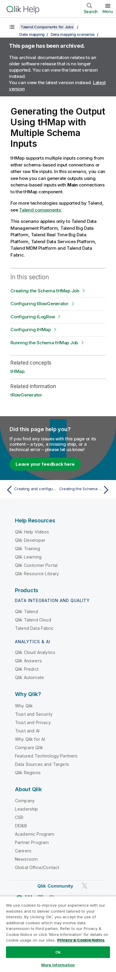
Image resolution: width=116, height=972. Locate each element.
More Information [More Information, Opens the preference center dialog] (58, 964)
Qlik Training (27, 548)
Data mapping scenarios (73, 34)
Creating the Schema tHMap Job (44, 291)
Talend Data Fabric (34, 628)
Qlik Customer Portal (36, 565)
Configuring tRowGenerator (39, 303)
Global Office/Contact (37, 867)
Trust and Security (34, 714)
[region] (58, 934)
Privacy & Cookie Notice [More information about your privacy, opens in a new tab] (81, 940)
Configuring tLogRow (32, 317)
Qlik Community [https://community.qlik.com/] (55, 886)
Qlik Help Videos (32, 531)
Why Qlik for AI (30, 739)
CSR (19, 817)
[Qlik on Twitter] (84, 885)
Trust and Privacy (33, 722)
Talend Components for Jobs (47, 26)
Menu (108, 11)
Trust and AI (27, 730)
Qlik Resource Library (37, 573)
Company (25, 800)
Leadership (26, 808)
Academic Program (34, 834)
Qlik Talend (26, 611)
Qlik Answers (28, 660)
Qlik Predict (27, 669)
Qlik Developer (30, 540)
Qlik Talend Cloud (33, 619)
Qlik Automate (29, 677)
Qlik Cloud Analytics (35, 652)
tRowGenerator (26, 395)
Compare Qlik (29, 747)
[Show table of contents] (11, 27)
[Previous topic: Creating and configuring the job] (30, 490)
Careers (23, 850)
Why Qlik (24, 705)
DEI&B (21, 825)
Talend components (40, 210)
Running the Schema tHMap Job (44, 342)
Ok (58, 952)
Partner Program (32, 842)
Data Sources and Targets (42, 764)
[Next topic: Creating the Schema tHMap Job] (85, 490)
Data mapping (32, 34)
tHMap (17, 371)
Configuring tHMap (30, 329)
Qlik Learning (28, 556)
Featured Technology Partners (46, 755)
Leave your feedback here (45, 464)
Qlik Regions (28, 772)
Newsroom (26, 859)
